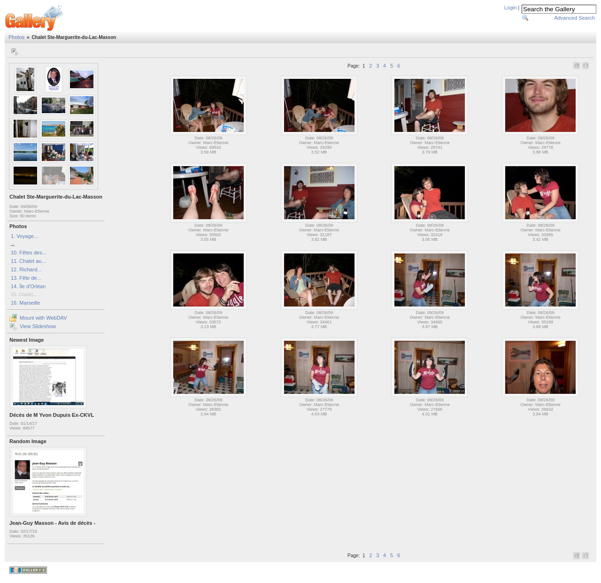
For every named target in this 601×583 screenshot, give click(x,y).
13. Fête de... (26, 278)
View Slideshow (38, 326)
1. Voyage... (24, 236)
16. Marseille (25, 303)
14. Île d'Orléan (28, 286)
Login (510, 7)
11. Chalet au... (28, 261)
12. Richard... (26, 269)
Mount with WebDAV (43, 318)
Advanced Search (574, 18)
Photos (16, 37)
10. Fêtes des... (28, 252)
